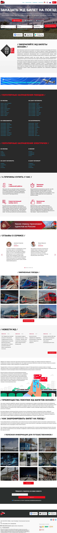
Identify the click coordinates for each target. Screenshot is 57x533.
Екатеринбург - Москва (33, 123)
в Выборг (2, 163)
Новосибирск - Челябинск (6, 132)
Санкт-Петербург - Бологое (34, 105)
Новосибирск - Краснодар (6, 124)
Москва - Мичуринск (5, 112)
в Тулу (2, 151)
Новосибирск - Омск (5, 128)
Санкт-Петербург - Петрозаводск (35, 107)
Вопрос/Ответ (21, 2)
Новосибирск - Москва (5, 123)
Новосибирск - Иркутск (5, 130)
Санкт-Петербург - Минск (33, 111)
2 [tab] (26, 267)
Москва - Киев (3, 111)
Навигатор (33, 2)
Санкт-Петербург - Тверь (33, 104)
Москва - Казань (4, 105)
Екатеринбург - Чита (32, 131)
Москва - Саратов (4, 114)
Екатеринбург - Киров (33, 132)
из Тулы (30, 155)
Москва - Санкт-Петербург (6, 103)
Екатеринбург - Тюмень (33, 126)
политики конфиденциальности (33, 497)
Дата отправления (38, 24)
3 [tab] (27, 267)
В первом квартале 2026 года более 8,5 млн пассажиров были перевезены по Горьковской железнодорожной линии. (49, 339)
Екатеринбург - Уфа (32, 134)
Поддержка (27, 2)
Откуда (2, 24)
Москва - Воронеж (4, 104)
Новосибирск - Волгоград (6, 134)
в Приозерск (3, 164)
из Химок (30, 151)
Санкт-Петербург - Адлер (33, 115)
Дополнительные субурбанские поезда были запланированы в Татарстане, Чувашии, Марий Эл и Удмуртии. (35, 339)
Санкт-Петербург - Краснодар (34, 112)
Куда (18, 24)
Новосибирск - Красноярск (6, 127)
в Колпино (3, 167)
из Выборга (30, 163)
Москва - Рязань (4, 115)
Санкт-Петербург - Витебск (34, 108)
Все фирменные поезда (28, 320)
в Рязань (2, 152)
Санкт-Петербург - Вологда (34, 110)
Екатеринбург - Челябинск (33, 127)
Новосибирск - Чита (5, 131)
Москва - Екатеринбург (5, 108)
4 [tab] (29, 267)
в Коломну (3, 154)
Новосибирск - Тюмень (5, 135)
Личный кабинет (52, 2)
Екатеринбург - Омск (32, 128)
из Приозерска (31, 164)
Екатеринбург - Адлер (33, 124)
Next (55, 254)
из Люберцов (31, 154)
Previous (2, 254)
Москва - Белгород (4, 110)
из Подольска (31, 152)
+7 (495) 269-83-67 (5, 527)
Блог (16, 2)
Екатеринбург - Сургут (33, 130)
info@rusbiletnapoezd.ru (7, 525)
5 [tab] (30, 267)
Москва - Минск (4, 107)
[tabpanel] (16, 251)
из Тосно (30, 166)
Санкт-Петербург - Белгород (34, 114)
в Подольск (3, 155)
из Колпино (30, 167)
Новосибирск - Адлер (5, 126)
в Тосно (2, 166)
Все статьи (28, 483)
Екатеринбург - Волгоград (33, 135)
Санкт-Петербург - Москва (33, 103)
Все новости (52, 352)
